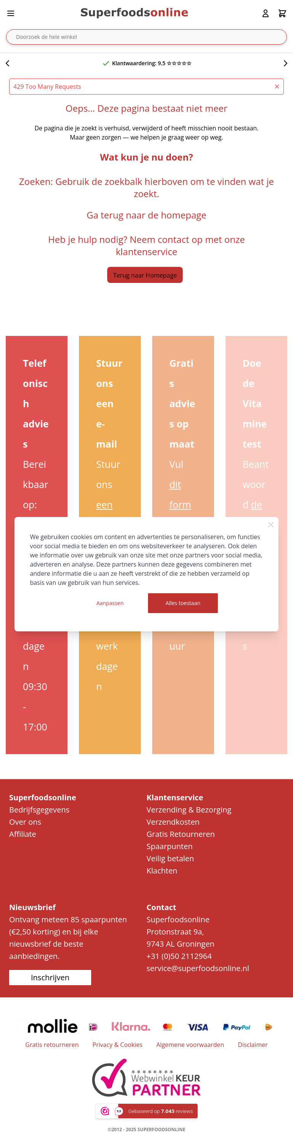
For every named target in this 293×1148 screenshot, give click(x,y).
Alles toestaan (183, 603)
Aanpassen (110, 603)
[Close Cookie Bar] (270, 524)
